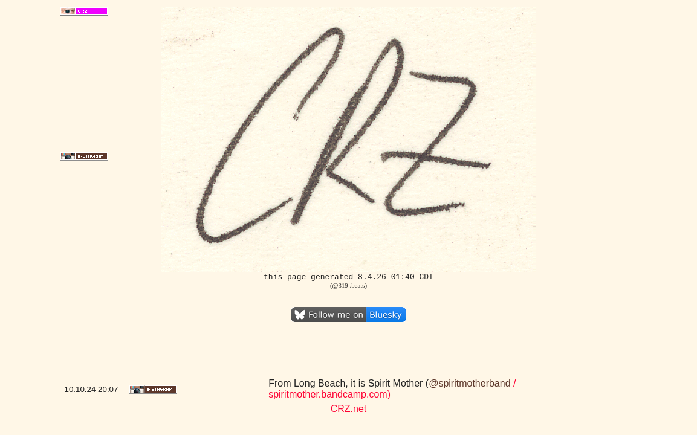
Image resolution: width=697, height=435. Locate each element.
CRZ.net (349, 409)
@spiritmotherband (469, 383)
